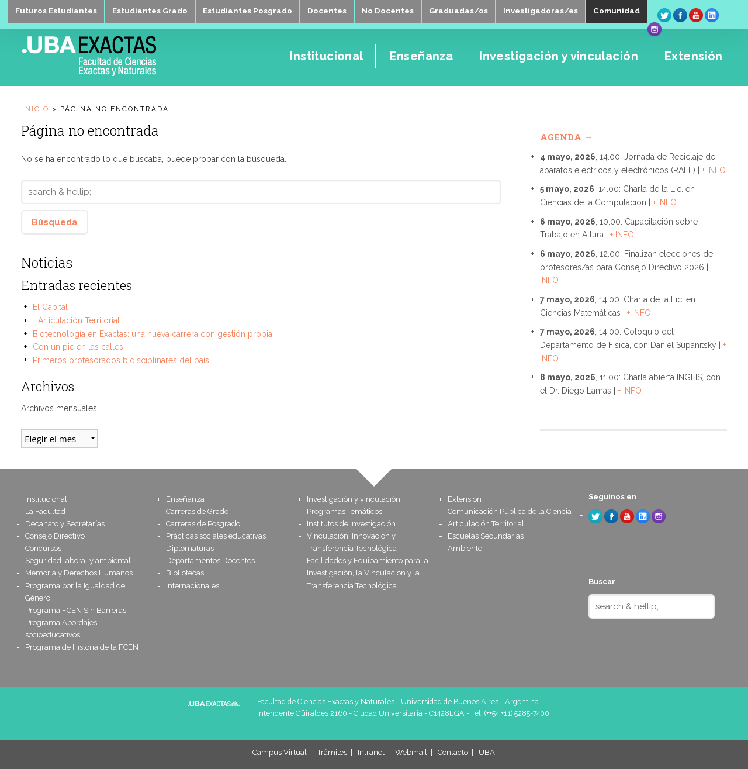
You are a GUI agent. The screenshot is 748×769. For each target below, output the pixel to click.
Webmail (411, 752)
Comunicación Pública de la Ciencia (510, 511)
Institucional (49, 499)
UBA (487, 752)
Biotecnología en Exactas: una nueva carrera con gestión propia (152, 334)
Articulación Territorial (486, 523)
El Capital (50, 307)
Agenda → (566, 137)
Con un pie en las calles (78, 346)
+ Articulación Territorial (76, 320)
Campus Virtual (279, 752)
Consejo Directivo (55, 536)
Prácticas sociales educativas (216, 536)
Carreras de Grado (197, 511)
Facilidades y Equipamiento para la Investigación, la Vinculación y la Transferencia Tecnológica (367, 572)
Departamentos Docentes (210, 560)
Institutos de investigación (351, 523)
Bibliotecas (185, 572)
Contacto (453, 752)
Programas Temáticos (344, 511)
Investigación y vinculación (359, 499)
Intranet (371, 752)
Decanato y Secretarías (65, 523)
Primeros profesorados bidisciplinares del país (121, 360)
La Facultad (45, 511)
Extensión (467, 499)
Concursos (43, 548)
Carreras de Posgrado (203, 523)
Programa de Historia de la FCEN (81, 647)
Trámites (332, 752)
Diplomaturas (190, 548)
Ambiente (465, 548)
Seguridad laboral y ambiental (78, 560)
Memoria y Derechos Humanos (79, 572)
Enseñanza (186, 499)
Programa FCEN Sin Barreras (75, 610)
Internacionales (192, 585)
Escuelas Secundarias (486, 536)
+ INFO (714, 170)
